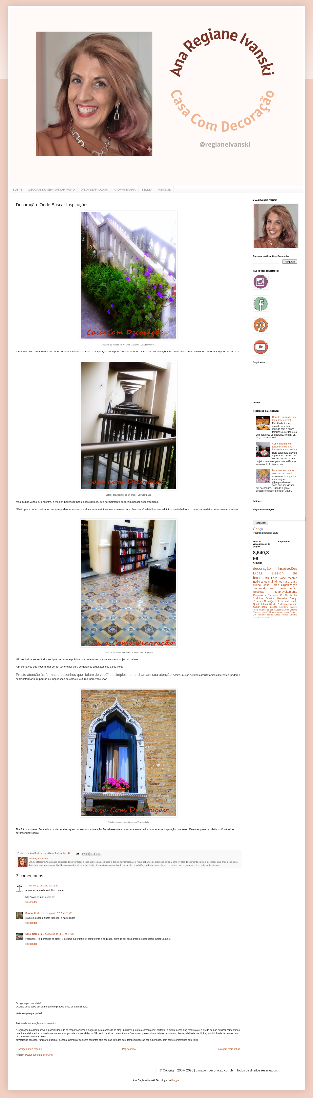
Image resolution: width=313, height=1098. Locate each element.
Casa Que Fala (272, 601)
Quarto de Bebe (267, 610)
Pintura (285, 614)
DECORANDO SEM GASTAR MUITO (51, 189)
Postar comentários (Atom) (39, 1054)
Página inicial (129, 1049)
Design (293, 598)
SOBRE (17, 189)
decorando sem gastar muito (275, 588)
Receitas (258, 591)
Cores (275, 585)
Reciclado (258, 601)
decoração (262, 568)
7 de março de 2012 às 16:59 (42, 885)
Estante (293, 614)
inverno (293, 607)
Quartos (270, 598)
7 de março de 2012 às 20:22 (56, 913)
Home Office (273, 614)
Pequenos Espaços (266, 595)
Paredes (273, 607)
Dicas (257, 573)
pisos (286, 612)
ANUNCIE (164, 189)
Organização (289, 585)
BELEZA (147, 189)
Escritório (283, 607)
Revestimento (275, 612)
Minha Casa (261, 585)
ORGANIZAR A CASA (94, 189)
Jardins (293, 595)
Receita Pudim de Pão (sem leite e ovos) (284, 418)
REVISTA (274, 604)
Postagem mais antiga (228, 1049)
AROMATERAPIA (125, 189)
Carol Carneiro (33, 934)
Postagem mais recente (29, 1049)
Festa (255, 610)
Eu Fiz (284, 595)
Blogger (175, 1080)
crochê (265, 612)
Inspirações (287, 568)
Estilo (256, 581)
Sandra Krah (32, 913)
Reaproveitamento (285, 591)
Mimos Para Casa (285, 581)
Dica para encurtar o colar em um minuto (283, 472)
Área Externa (290, 610)
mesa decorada (289, 601)
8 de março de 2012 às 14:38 (58, 934)
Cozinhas (258, 598)
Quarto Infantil (260, 604)
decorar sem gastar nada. (264, 617)
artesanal (267, 581)
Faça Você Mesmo (284, 578)
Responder (31, 902)
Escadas (279, 610)
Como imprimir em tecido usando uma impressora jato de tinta (284, 446)
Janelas (256, 612)
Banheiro (282, 598)
